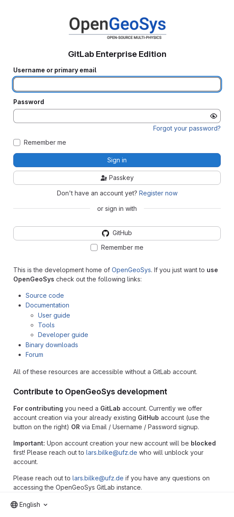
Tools (46, 325)
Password (28, 101)
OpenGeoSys (131, 269)
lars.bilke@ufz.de (111, 452)
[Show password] (214, 116)
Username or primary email (54, 70)
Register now (158, 193)
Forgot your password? (187, 128)
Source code (45, 295)
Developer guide (63, 334)
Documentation (47, 305)
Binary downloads (52, 344)
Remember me (45, 142)
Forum (34, 354)
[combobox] (29, 504)
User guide (54, 315)
